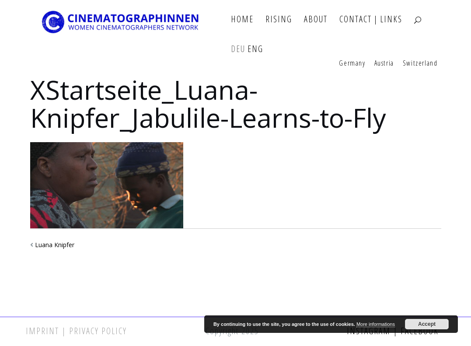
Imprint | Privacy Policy (76, 331)
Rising (278, 19)
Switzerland (420, 63)
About (316, 19)
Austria (384, 63)
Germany (352, 63)
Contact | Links (370, 19)
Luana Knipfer (54, 245)
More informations (375, 324)
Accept (427, 324)
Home (242, 19)
